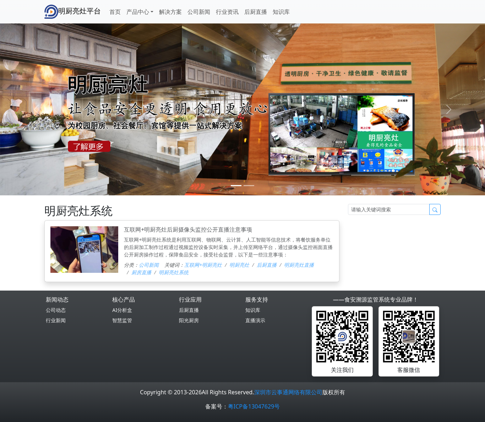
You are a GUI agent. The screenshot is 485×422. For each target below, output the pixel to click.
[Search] (389, 209)
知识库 (281, 12)
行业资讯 (227, 12)
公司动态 (56, 310)
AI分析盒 (122, 310)
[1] (249, 186)
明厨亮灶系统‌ (174, 272)
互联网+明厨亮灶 (203, 264)
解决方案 (170, 12)
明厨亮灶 (239, 264)
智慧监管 (122, 320)
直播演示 (255, 320)
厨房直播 (141, 272)
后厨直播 (255, 12)
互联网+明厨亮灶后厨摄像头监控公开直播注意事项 (188, 229)
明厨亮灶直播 (299, 264)
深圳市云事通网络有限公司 (288, 392)
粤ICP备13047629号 (254, 406)
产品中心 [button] (137, 12)
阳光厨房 (189, 320)
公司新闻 (198, 12)
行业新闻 (56, 320)
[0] (236, 186)
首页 (115, 12)
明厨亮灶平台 (72, 12)
